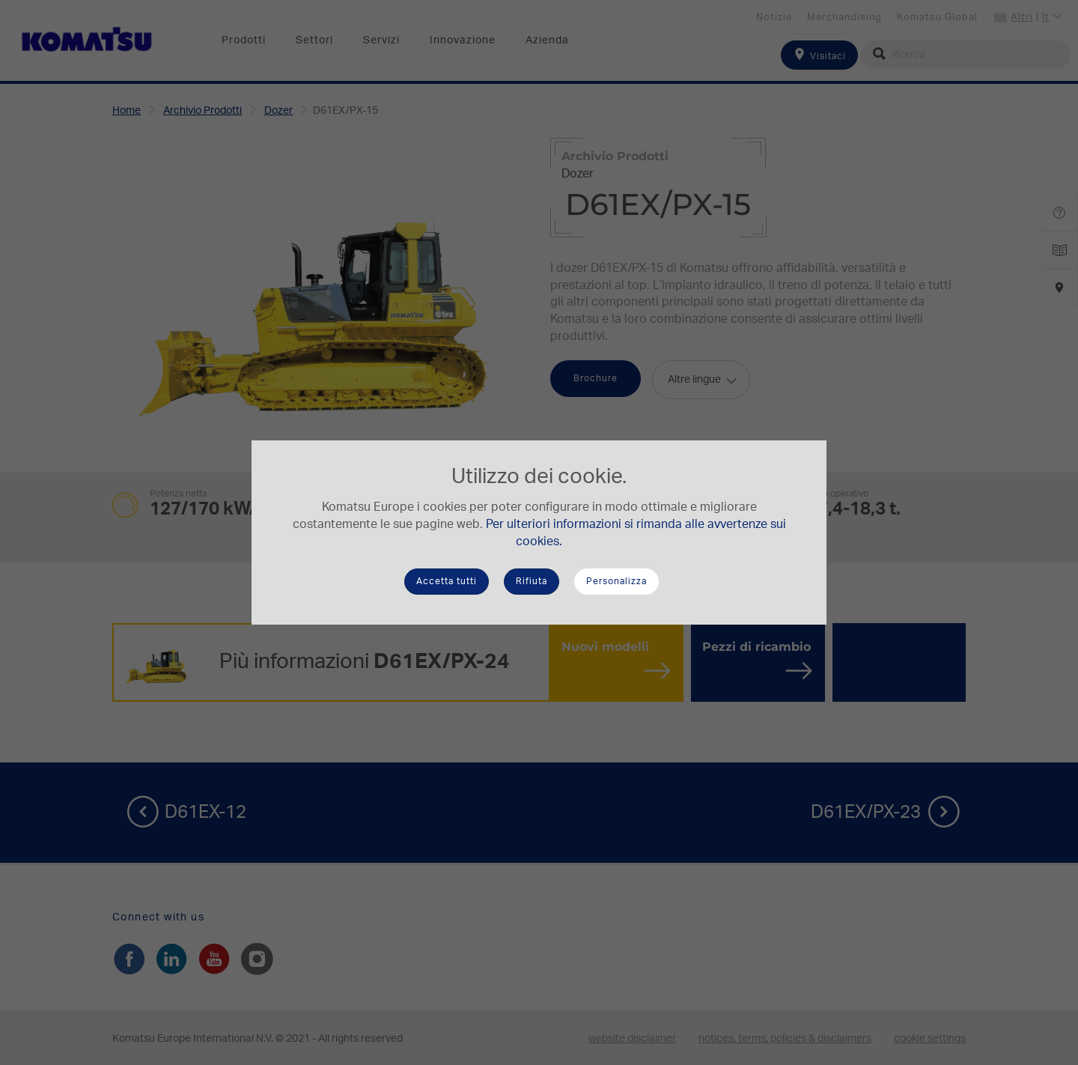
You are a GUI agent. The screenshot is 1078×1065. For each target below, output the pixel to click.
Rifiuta (531, 581)
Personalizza (616, 581)
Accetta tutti (446, 581)
